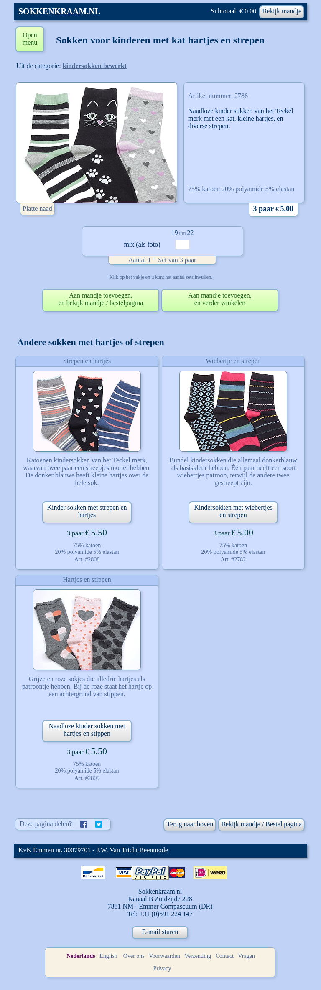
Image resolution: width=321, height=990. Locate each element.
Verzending (197, 956)
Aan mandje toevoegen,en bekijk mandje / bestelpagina (101, 299)
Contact (224, 956)
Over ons (134, 956)
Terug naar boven (189, 824)
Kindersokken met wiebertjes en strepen (233, 511)
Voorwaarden (164, 956)
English (108, 956)
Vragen (246, 956)
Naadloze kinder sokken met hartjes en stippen (87, 729)
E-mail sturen (160, 931)
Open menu (30, 38)
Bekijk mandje (281, 11)
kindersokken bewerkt (95, 65)
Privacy (162, 968)
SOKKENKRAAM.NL (59, 11)
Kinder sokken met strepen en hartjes (87, 511)
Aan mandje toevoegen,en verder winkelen (220, 299)
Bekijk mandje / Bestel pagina (261, 824)
